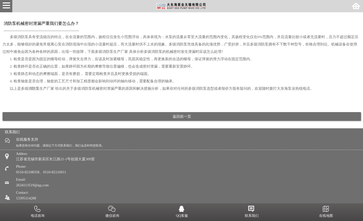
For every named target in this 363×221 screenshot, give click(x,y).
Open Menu (6, 6)
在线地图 (325, 212)
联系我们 (251, 212)
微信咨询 (111, 212)
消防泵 (33, 88)
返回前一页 (182, 116)
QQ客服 (181, 212)
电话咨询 (37, 212)
